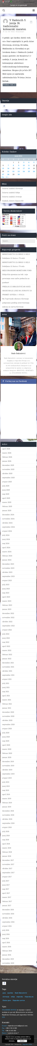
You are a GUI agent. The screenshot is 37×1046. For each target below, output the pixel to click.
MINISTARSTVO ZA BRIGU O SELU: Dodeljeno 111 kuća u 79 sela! (16, 256)
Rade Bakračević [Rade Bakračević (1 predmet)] (21, 993)
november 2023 (8, 568)
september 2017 (8, 872)
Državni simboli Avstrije (12, 196)
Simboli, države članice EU (12, 200)
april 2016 (6, 942)
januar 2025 (6, 510)
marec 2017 (6, 897)
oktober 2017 (7, 868)
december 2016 (8, 909)
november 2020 (8, 716)
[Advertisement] (18, 131)
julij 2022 (5, 634)
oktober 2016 (7, 917)
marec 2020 (6, 749)
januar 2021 (6, 708)
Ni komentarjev (20, 32)
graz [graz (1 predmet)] (4, 993)
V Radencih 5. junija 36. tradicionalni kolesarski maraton (14, 25)
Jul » (7, 177)
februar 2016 (7, 950)
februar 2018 (7, 852)
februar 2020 (7, 753)
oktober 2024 (7, 522)
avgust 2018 (7, 827)
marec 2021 (6, 699)
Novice (13, 32)
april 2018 (6, 843)
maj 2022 (5, 642)
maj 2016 (5, 938)
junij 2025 (6, 490)
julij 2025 (5, 485)
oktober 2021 (7, 671)
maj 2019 (5, 790)
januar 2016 (6, 954)
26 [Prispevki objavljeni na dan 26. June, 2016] (34, 171)
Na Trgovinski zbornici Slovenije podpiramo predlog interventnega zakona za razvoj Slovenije (15, 302)
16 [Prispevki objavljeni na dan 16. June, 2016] (19, 168)
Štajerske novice (27, 1044)
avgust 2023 (7, 580)
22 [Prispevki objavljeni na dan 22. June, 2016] (13, 171)
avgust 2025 (7, 481)
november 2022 (8, 617)
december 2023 (8, 564)
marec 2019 (6, 798)
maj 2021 (5, 691)
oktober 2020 (7, 720)
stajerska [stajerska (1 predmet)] (19, 997)
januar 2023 (6, 609)
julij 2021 (5, 683)
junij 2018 (6, 835)
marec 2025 (6, 502)
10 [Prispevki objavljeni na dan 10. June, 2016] (24, 165)
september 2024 (8, 527)
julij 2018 (5, 831)
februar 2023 (7, 605)
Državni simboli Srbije (11, 192)
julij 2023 (5, 584)
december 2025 (8, 465)
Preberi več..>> (9, 85)
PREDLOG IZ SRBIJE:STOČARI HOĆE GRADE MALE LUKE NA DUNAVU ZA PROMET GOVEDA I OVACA (17, 290)
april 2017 (6, 893)
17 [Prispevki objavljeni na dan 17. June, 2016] (24, 168)
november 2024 (8, 518)
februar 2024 (7, 555)
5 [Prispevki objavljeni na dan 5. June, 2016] (33, 162)
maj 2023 (5, 592)
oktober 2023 (7, 572)
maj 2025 (5, 494)
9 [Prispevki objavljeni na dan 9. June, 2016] (18, 165)
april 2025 (6, 498)
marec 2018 (6, 847)
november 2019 (8, 765)
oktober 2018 (7, 819)
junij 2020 (6, 736)
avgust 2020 (7, 728)
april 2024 (6, 547)
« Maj (2, 177)
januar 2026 (6, 461)
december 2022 (8, 613)
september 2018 (8, 823)
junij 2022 (6, 638)
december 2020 (8, 712)
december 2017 (8, 860)
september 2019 (8, 773)
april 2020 (6, 745)
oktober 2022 (7, 621)
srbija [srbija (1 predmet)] (13, 997)
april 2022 (6, 646)
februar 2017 (7, 901)
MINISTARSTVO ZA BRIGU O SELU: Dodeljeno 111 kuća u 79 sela (16, 264)
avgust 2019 (7, 778)
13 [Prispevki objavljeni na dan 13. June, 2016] (3, 168)
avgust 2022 (7, 629)
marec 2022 (6, 650)
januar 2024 (6, 559)
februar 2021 (7, 703)
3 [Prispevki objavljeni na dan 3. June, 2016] (23, 162)
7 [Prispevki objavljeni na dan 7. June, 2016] (8, 165)
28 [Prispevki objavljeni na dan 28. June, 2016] (8, 174)
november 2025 (8, 469)
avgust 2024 (7, 531)
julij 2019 (5, 782)
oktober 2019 (7, 769)
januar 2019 (6, 806)
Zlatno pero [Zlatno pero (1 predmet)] (7, 1000)
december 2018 (8, 810)
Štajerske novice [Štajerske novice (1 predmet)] (19, 1000)
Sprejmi (22, 1041)
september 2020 (8, 724)
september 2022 (8, 625)
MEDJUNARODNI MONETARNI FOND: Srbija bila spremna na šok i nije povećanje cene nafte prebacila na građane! (17, 276)
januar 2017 (6, 905)
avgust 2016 (7, 926)
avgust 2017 (7, 876)
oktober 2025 (7, 473)
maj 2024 (5, 543)
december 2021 (8, 662)
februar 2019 (7, 802)
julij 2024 (5, 535)
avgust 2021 (7, 679)
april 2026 (6, 448)
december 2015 (8, 959)
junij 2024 (6, 539)
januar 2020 (6, 757)
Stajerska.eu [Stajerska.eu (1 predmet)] (29, 997)
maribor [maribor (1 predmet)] (10, 993)
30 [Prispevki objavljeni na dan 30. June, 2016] (19, 174)
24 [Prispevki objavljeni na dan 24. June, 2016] (24, 171)
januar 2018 (6, 856)
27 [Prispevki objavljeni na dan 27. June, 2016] (3, 174)
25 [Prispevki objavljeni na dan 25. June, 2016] (29, 171)
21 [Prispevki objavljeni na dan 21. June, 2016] (8, 171)
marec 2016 (6, 946)
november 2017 (8, 864)
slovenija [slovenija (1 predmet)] (6, 997)
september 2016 (8, 922)
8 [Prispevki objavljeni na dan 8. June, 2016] (13, 165)
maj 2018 (5, 839)
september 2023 (8, 576)
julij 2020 (5, 732)
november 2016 (8, 913)
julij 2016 (5, 930)
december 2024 (8, 514)
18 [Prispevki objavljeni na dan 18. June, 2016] (29, 168)
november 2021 (8, 666)
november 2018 (8, 815)
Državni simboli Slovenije (12, 188)
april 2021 (6, 695)
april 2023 (6, 597)
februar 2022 (7, 654)
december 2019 (8, 761)
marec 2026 (6, 452)
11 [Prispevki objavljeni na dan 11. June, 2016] (29, 165)
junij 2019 (6, 786)
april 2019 (6, 794)
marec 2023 (6, 601)
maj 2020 (5, 741)
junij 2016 (6, 934)
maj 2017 (5, 889)
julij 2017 (5, 880)
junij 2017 (6, 885)
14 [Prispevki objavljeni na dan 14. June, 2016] (8, 168)
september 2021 (8, 675)
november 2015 (8, 963)
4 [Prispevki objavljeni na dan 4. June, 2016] (28, 162)
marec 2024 (6, 551)
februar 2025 (7, 506)
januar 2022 (6, 658)
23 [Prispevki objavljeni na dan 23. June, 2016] (19, 171)
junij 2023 (6, 588)
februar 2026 (7, 457)
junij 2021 (6, 687)
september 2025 (8, 477)
